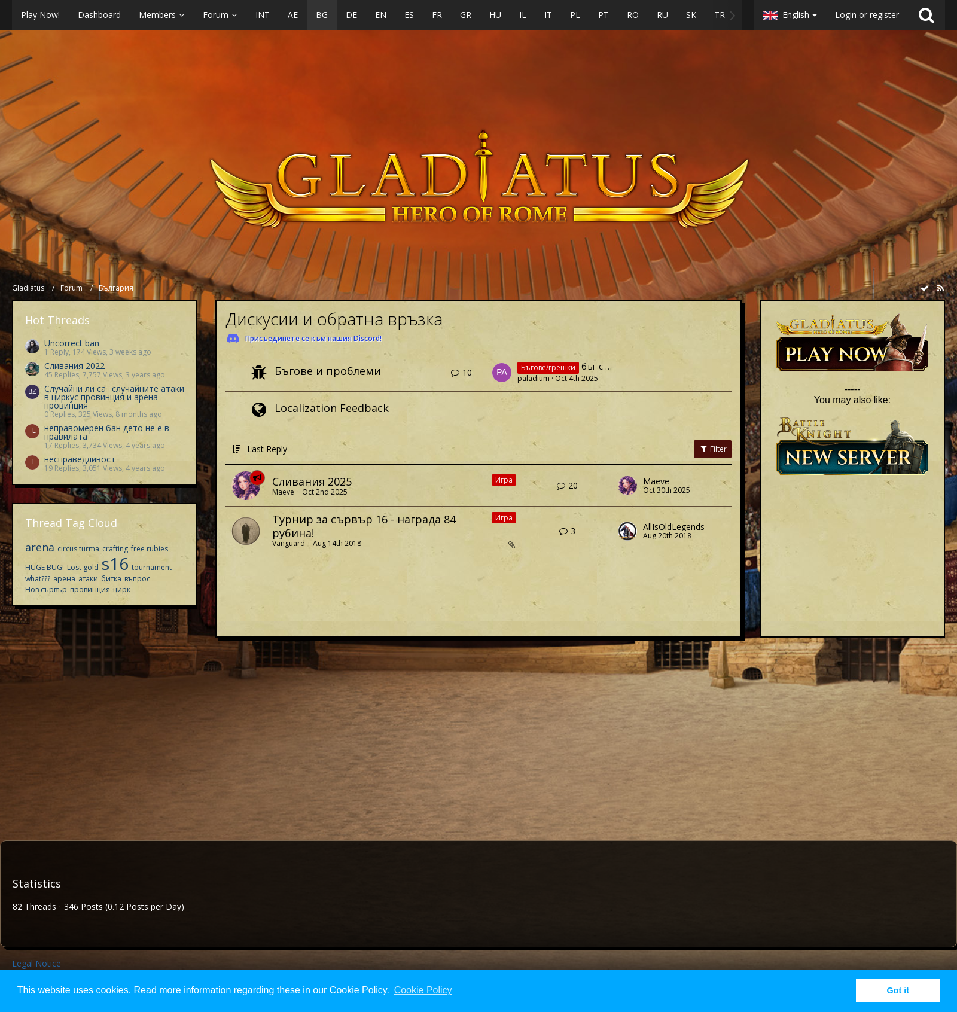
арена (64, 579)
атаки (88, 579)
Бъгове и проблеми (328, 371)
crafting (115, 549)
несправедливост (79, 459)
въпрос (137, 579)
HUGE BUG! (44, 567)
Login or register (867, 14)
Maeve (283, 492)
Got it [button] (897, 990)
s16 (115, 563)
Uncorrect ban (71, 343)
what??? (37, 579)
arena (39, 547)
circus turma (78, 549)
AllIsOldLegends (674, 527)
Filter (713, 449)
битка (111, 579)
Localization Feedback (332, 408)
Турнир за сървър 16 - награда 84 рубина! (364, 526)
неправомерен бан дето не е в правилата (106, 432)
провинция (90, 589)
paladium (533, 378)
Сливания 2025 (312, 481)
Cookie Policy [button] (423, 990)
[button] (377, 15)
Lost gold (83, 567)
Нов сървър (46, 589)
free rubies (149, 549)
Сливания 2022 (74, 365)
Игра (504, 480)
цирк (121, 589)
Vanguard (288, 543)
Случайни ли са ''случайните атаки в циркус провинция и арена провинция (114, 397)
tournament (152, 567)
